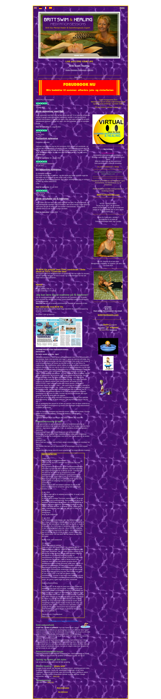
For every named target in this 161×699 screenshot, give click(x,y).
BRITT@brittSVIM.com (108, 195)
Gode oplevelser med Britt (50, 111)
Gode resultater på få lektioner (52, 198)
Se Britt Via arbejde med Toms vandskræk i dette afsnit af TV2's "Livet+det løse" (60, 270)
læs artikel (101, 328)
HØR (101, 325)
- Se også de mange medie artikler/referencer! (63, 621)
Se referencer (63, 692)
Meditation (74, 70)
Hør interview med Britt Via (49, 307)
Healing (68, 70)
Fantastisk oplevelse (47, 138)
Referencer (113, 330)
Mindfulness (82, 70)
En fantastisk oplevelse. (49, 169)
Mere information (63, 688)
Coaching (90, 70)
